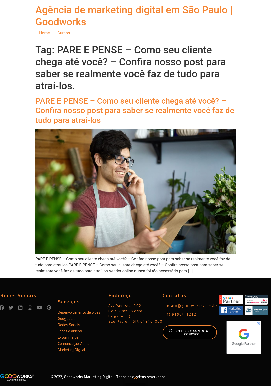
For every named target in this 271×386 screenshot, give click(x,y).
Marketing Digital (71, 350)
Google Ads (67, 318)
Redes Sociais (69, 325)
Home (44, 33)
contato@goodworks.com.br (190, 305)
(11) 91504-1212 (179, 314)
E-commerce (68, 337)
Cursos (63, 33)
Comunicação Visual (73, 343)
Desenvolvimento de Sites (79, 312)
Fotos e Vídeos (70, 331)
